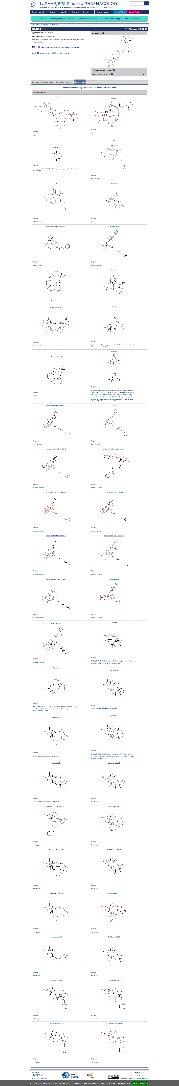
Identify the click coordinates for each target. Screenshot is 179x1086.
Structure (69, 82)
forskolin (114, 270)
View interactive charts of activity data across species (58, 47)
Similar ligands (79, 82)
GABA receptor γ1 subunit (126, 397)
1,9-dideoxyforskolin (56, 357)
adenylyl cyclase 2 (38, 222)
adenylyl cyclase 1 (38, 265)
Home (34, 12)
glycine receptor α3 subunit (68, 709)
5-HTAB (98, 390)
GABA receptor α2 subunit (125, 390)
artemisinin (114, 183)
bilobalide (114, 622)
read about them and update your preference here (81, 1083)
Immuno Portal (120, 12)
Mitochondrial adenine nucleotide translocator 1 (46, 346)
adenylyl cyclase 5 (96, 178)
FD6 (114, 140)
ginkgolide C (56, 717)
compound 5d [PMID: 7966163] (56, 492)
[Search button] (146, 3)
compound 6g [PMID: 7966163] (56, 405)
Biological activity (47, 82)
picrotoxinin (56, 668)
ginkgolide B (114, 715)
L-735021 (114, 405)
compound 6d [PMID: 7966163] (56, 535)
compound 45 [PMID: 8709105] (56, 226)
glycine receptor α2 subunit (114, 345)
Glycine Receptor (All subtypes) (111, 661)
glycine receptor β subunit (103, 347)
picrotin (114, 306)
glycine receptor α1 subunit (98, 345)
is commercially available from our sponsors (50, 53)
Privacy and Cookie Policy (39, 1078)
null (92, 133)
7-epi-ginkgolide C (114, 763)
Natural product (50, 36)
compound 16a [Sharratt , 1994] (114, 449)
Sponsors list (141, 1072)
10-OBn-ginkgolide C (114, 980)
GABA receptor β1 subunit (119, 394)
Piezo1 (35, 135)
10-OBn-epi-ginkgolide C (56, 980)
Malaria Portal (134, 12)
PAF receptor (113, 708)
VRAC (35, 395)
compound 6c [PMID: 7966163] (114, 535)
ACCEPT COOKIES (140, 1083)
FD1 (56, 183)
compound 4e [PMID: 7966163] (114, 492)
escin (56, 96)
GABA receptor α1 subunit (109, 390)
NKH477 (56, 271)
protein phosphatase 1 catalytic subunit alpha (46, 169)
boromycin (114, 98)
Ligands (64, 12)
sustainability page (113, 19)
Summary (35, 82)
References (60, 82)
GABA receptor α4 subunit (115, 392)
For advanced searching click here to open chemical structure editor (89, 88)
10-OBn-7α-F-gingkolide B (114, 1023)
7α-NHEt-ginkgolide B (114, 850)
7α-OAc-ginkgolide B (114, 806)
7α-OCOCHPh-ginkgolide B (56, 806)
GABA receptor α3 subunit (99, 392)
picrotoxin (114, 351)
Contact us (35, 1072)
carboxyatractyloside (56, 307)
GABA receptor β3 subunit (110, 397)
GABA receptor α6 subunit (103, 394)
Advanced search (102, 12)
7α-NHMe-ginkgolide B (56, 850)
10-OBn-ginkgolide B (56, 1023)
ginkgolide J (114, 670)
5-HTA (93, 390)
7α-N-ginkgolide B (114, 893)
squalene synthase (96, 265)
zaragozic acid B (114, 226)
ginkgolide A (56, 763)
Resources (86, 12)
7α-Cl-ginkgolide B (114, 937)
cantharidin (56, 147)
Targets (52, 12)
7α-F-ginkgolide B (56, 937)
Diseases (75, 12)
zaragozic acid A (56, 623)
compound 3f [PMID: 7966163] (56, 449)
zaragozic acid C (114, 579)
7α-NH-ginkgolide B (56, 893)
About (41, 12)
